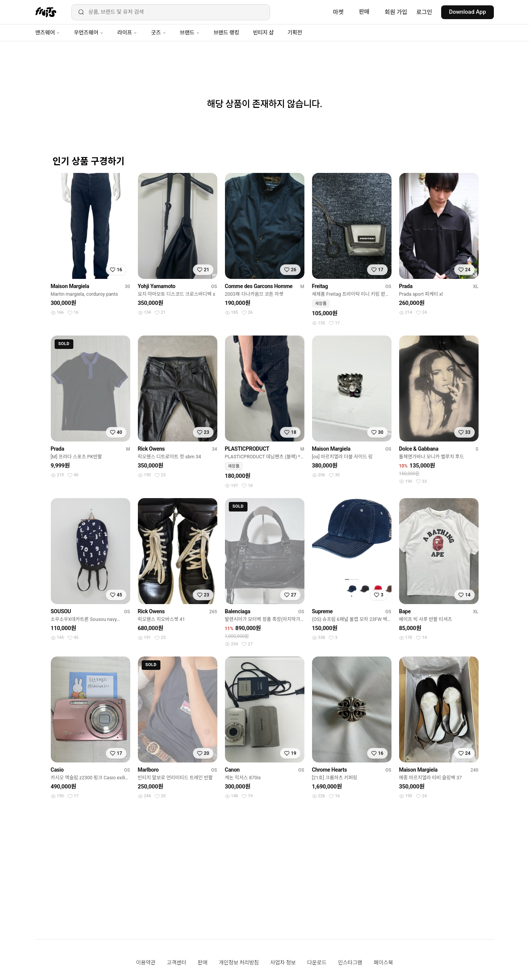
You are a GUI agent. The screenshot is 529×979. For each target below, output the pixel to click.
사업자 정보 (283, 962)
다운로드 (317, 962)
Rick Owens (151, 449)
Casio (57, 770)
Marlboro (148, 770)
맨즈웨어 (48, 32)
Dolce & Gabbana (418, 449)
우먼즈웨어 (89, 32)
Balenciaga (238, 611)
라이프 (127, 32)
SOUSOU (61, 611)
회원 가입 (396, 12)
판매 (364, 11)
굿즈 (158, 32)
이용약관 (145, 962)
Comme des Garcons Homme (259, 286)
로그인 (424, 12)
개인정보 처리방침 (239, 962)
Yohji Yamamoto (157, 286)
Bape (405, 611)
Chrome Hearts (329, 770)
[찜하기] (116, 269)
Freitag (320, 286)
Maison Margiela (70, 286)
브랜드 (190, 32)
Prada (406, 286)
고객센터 (176, 962)
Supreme (322, 611)
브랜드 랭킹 (226, 32)
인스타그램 (350, 962)
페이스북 (383, 962)
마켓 (338, 12)
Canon (232, 770)
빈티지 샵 (263, 32)
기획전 (294, 32)
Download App (467, 11)
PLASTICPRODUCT (247, 449)
